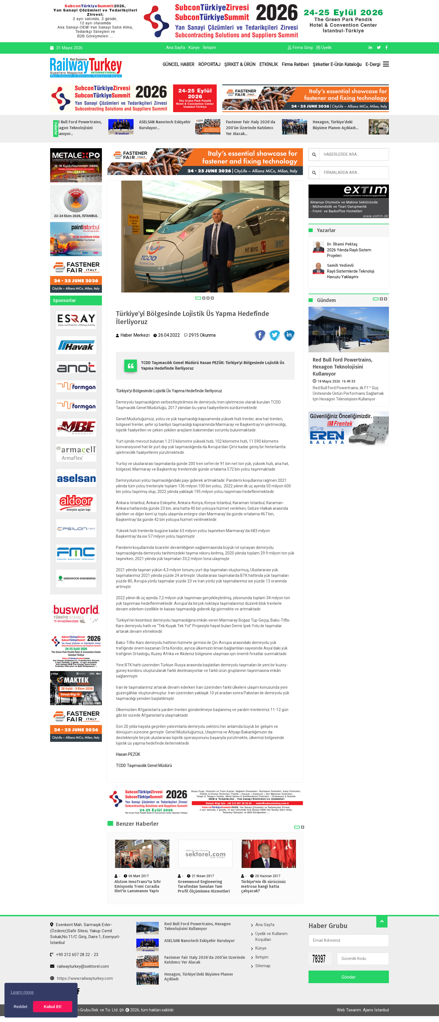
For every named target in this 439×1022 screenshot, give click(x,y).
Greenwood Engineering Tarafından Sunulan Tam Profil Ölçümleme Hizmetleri (204, 887)
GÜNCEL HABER (178, 64)
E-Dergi (372, 64)
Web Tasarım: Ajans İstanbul (363, 1009)
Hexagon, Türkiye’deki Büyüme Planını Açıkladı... (350, 125)
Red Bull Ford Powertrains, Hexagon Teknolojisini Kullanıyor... (92, 128)
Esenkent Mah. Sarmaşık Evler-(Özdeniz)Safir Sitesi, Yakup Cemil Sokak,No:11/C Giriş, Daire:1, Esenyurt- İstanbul (85, 933)
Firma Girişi (300, 47)
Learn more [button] (22, 992)
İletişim (209, 47)
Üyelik (323, 47)
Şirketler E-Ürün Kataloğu (337, 64)
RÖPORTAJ (209, 64)
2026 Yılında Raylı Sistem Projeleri (349, 253)
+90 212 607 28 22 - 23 (74, 954)
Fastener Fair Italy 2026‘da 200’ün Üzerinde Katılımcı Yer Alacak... (265, 128)
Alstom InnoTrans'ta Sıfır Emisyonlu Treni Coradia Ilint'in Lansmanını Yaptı (138, 887)
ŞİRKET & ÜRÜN (239, 64)
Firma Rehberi (295, 64)
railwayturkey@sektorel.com (79, 966)
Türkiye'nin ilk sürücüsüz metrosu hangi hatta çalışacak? (263, 887)
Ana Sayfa (175, 47)
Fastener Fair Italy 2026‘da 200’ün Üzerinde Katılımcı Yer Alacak (204, 960)
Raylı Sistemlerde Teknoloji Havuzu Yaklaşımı (350, 274)
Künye (194, 47)
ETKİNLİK (268, 64)
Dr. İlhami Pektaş (342, 244)
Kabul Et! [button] (53, 1006)
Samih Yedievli (340, 265)
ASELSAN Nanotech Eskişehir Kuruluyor (199, 941)
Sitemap (262, 965)
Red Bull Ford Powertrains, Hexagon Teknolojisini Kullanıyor (342, 367)
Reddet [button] (20, 1006)
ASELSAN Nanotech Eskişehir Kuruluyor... (180, 125)
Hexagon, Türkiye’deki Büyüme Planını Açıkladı (198, 976)
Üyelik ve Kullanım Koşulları (271, 936)
